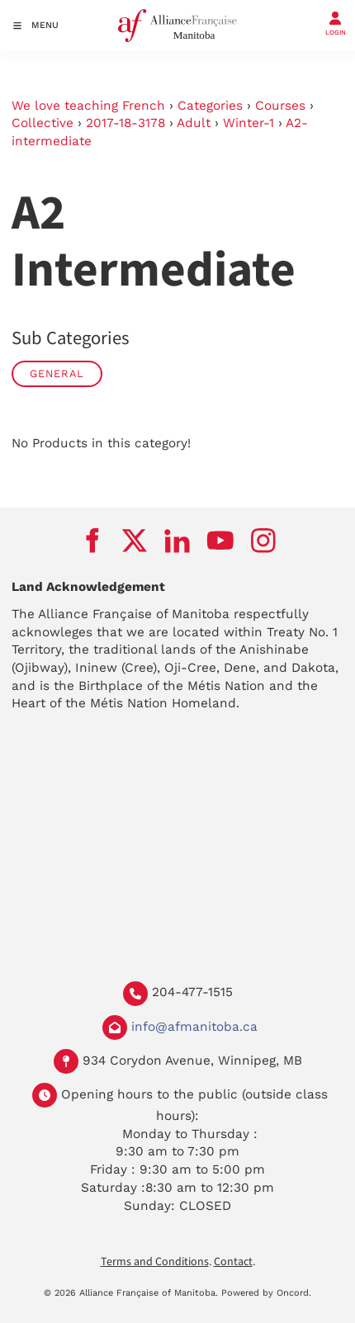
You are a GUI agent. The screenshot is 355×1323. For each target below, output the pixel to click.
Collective (42, 123)
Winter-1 (248, 123)
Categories (210, 105)
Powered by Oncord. (266, 1293)
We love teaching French (88, 105)
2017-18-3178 (125, 123)
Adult (194, 123)
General (57, 373)
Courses (280, 105)
